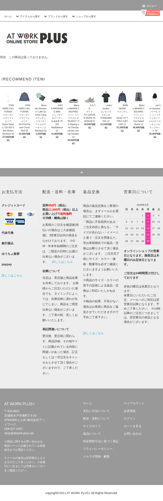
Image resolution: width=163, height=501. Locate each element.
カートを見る (132, 426)
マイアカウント (134, 403)
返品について (92, 433)
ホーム (8, 16)
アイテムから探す (27, 16)
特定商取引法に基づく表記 (101, 441)
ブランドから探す (55, 16)
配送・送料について (96, 418)
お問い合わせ (132, 433)
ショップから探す (83, 16)
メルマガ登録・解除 (96, 456)
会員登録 (130, 411)
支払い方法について (96, 411)
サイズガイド (92, 426)
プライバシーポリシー (98, 448)
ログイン (130, 418)
